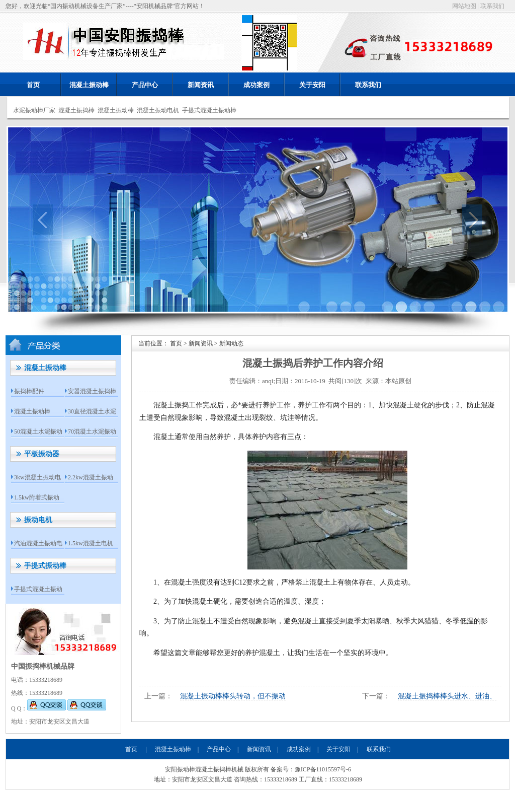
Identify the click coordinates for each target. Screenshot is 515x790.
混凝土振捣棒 (76, 110)
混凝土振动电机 (158, 110)
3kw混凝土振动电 (37, 477)
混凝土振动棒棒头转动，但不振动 (233, 696)
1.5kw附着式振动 (36, 497)
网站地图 (464, 6)
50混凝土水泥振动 (38, 431)
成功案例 (256, 85)
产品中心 (145, 85)
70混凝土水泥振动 (92, 431)
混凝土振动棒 (89, 85)
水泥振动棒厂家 (34, 110)
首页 (33, 85)
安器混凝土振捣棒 (92, 391)
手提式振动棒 (45, 565)
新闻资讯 (201, 85)
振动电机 (38, 520)
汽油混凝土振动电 (38, 543)
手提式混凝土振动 (38, 589)
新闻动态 (231, 343)
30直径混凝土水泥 (92, 411)
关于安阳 (312, 85)
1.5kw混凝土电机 (90, 543)
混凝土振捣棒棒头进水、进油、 (447, 696)
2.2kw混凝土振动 (90, 477)
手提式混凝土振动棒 (209, 110)
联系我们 (492, 6)
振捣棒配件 (29, 391)
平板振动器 (41, 454)
